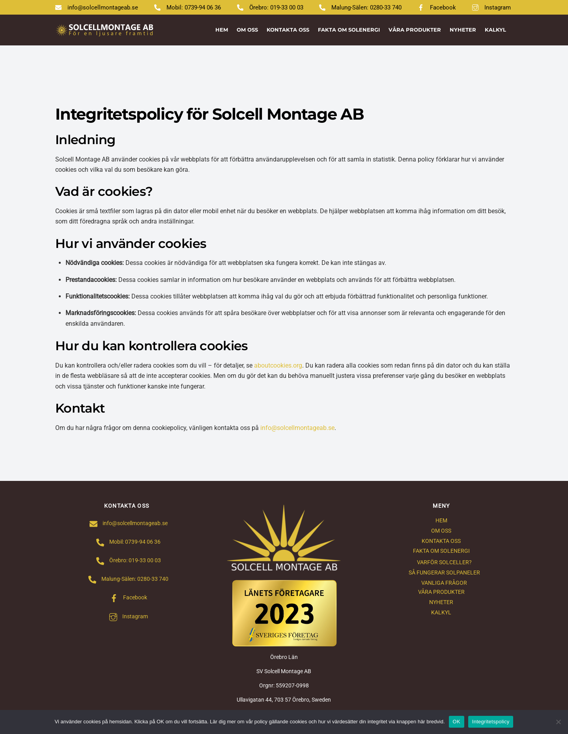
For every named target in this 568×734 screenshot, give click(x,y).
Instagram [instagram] (491, 8)
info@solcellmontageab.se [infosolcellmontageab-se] (96, 8)
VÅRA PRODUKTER (415, 29)
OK (456, 722)
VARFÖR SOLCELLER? (444, 562)
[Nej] (558, 722)
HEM (221, 29)
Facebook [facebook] (437, 8)
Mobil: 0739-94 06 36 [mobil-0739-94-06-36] (187, 8)
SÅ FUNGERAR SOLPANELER (444, 572)
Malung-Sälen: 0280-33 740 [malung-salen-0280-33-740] (360, 8)
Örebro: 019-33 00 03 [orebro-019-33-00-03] (270, 8)
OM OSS (247, 29)
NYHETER (463, 29)
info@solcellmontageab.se (297, 428)
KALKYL (495, 29)
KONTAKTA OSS (288, 29)
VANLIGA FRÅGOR (444, 583)
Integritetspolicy (491, 722)
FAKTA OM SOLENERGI (349, 29)
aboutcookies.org (278, 365)
